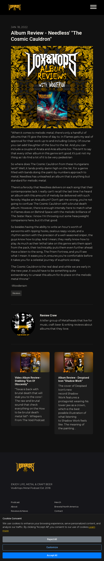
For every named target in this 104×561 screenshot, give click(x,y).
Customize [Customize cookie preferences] (52, 547)
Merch (57, 502)
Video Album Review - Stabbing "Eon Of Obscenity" (28, 381)
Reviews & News (19, 511)
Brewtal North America (66, 506)
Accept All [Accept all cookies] (52, 555)
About (14, 506)
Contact (58, 511)
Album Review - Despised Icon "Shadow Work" (73, 379)
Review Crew (48, 315)
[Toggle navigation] (93, 7)
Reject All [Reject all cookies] (52, 539)
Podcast (15, 502)
